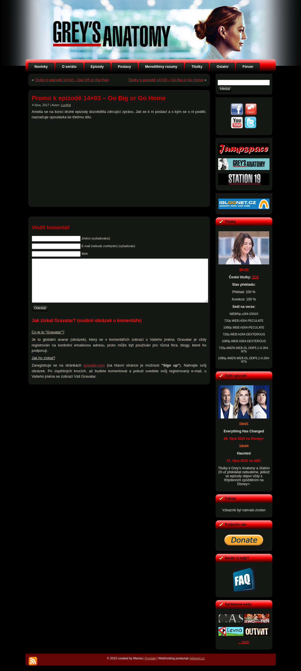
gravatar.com (94, 374)
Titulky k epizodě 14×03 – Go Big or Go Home (165, 80)
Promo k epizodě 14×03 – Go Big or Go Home (99, 98)
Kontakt (150, 658)
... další (243, 642)
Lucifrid (66, 105)
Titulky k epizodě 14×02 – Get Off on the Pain (72, 80)
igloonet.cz (197, 658)
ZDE (255, 277)
